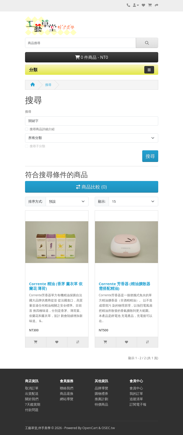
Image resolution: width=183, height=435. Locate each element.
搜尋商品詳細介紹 (42, 129)
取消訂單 (31, 388)
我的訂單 (136, 393)
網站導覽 (66, 399)
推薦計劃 (101, 399)
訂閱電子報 (138, 404)
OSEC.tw (108, 427)
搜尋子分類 (37, 146)
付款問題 (31, 409)
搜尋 (48, 85)
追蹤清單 (136, 399)
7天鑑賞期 (33, 404)
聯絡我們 (66, 388)
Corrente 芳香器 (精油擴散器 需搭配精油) (124, 286)
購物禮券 (101, 393)
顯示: (102, 201)
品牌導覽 (101, 388)
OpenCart (90, 427)
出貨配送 (31, 393)
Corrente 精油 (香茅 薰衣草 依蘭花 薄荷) (56, 286)
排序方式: (35, 201)
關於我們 (31, 399)
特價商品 (101, 404)
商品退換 (66, 393)
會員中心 (136, 388)
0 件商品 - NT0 (91, 57)
